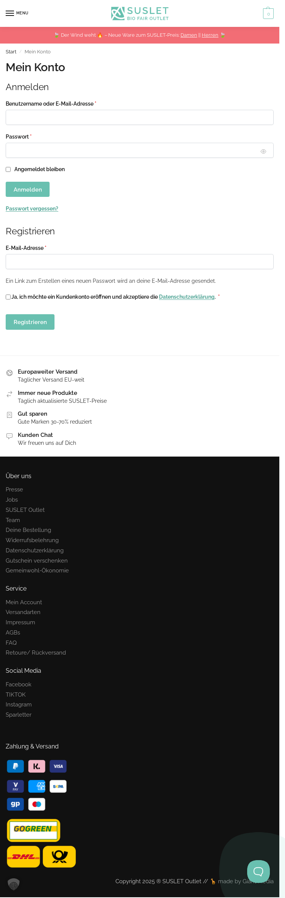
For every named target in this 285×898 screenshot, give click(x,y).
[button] (267, 13)
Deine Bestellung (28, 530)
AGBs (13, 632)
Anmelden (28, 189)
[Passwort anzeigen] (263, 151)
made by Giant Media (246, 881)
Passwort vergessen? (32, 209)
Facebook (18, 684)
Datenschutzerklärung (187, 297)
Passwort (33, 136)
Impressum (20, 622)
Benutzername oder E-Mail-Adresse (65, 103)
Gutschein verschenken (37, 560)
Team (13, 520)
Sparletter (18, 714)
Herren (210, 35)
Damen (189, 35)
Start (11, 52)
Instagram (19, 704)
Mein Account (24, 602)
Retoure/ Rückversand (36, 652)
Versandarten (23, 612)
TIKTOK (16, 694)
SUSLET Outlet (25, 510)
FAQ (11, 642)
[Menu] (17, 13)
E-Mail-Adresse (40, 247)
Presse (14, 489)
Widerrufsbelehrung (32, 540)
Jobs (12, 499)
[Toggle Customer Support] (258, 871)
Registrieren (30, 322)
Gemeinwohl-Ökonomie (37, 570)
